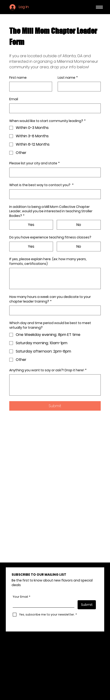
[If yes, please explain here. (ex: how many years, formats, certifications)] (54, 278)
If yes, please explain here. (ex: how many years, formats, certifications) (48, 261)
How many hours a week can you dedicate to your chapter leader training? (50, 299)
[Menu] (99, 7)
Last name (68, 77)
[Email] (53, 108)
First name (18, 77)
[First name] (29, 86)
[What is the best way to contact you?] (53, 194)
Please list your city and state (34, 163)
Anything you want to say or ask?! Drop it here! (48, 370)
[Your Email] (42, 603)
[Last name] (77, 86)
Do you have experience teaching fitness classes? (50, 237)
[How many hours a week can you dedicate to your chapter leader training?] (53, 310)
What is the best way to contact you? (41, 185)
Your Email (21, 596)
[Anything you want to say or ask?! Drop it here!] (54, 385)
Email (13, 99)
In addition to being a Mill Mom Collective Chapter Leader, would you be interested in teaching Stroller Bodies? (50, 211)
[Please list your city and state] (53, 172)
